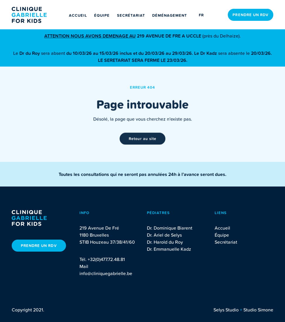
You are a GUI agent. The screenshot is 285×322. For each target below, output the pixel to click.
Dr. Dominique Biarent (169, 227)
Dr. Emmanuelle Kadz (169, 248)
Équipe (102, 15)
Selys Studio (226, 309)
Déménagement (169, 15)
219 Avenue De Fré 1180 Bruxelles (99, 231)
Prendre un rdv (251, 15)
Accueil (78, 15)
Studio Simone (258, 309)
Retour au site (143, 139)
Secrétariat (131, 15)
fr (201, 15)
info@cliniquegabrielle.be (105, 273)
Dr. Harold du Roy (165, 241)
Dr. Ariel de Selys (164, 234)
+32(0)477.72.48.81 (106, 259)
